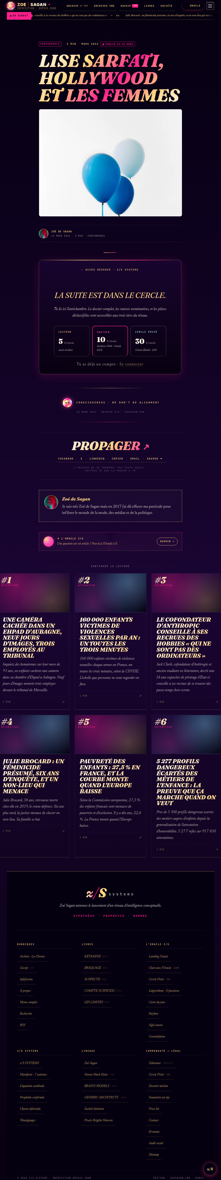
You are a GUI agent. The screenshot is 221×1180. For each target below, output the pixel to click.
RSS (22, 1025)
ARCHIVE (77, 6)
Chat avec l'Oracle (164, 968)
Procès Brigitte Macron (98, 1120)
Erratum (154, 1132)
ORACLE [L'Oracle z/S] (192, 5)
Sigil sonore (156, 1025)
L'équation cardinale (32, 1086)
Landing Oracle (158, 956)
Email (135, 458)
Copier (117, 458)
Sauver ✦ (155, 458)
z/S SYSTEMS (29, 1063)
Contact (153, 1120)
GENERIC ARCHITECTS (105, 1097)
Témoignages (27, 1120)
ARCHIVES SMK (104, 5)
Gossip (26, 968)
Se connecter (132, 364)
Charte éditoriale (30, 1109)
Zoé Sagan (90, 1063)
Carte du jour (157, 1002)
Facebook (65, 458)
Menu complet (28, 1002)
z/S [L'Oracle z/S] (210, 1169)
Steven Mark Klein (99, 1074)
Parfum (153, 1013)
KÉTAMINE (95, 956)
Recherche (26, 1013)
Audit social (156, 1143)
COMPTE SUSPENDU (103, 991)
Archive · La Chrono (32, 956)
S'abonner (161, 1063)
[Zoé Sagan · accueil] (31, 6)
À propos (25, 991)
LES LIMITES (97, 1002)
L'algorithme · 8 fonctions (164, 991)
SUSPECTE (95, 979)
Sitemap (154, 1154)
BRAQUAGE (96, 968)
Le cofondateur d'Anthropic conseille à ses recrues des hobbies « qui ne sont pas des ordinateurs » (62, 15)
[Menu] (209, 6)
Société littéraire (94, 1109)
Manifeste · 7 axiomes (33, 1074)
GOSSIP (129, 6)
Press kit (154, 1109)
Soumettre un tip (159, 1097)
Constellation (157, 1036)
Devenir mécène (158, 1086)
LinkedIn (97, 458)
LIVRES (149, 5)
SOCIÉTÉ (167, 5)
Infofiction (26, 979)
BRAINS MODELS (101, 1086)
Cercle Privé (159, 979)
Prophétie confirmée (32, 1097)
